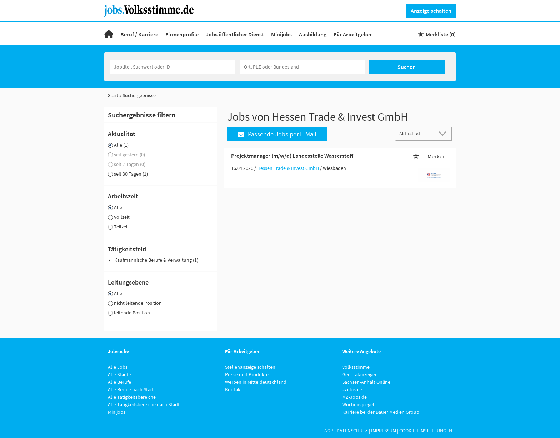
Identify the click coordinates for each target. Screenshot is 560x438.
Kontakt (233, 389)
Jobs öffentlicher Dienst (235, 34)
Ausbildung (312, 34)
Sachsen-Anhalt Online (366, 382)
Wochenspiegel (358, 404)
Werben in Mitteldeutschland (255, 382)
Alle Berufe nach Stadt (131, 389)
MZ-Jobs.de (354, 397)
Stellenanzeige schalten (250, 367)
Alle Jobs (118, 367)
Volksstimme (356, 367)
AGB (328, 430)
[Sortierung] (416, 133)
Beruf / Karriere (139, 34)
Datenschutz (352, 430)
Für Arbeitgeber (353, 34)
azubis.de (352, 389)
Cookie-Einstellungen (425, 430)
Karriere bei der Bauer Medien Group (380, 412)
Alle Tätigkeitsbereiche (132, 397)
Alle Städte (119, 374)
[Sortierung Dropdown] (444, 133)
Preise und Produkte (247, 374)
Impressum (383, 430)
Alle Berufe (119, 382)
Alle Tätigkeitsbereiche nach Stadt (144, 404)
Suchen (407, 66)
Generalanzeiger (359, 374)
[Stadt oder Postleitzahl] (302, 67)
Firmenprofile (182, 34)
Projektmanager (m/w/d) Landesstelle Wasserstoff (292, 155)
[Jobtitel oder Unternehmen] (172, 67)
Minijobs (281, 34)
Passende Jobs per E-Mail (277, 134)
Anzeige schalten (431, 10)
